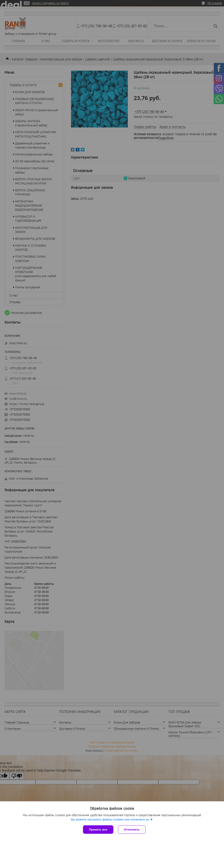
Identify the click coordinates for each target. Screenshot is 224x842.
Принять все (98, 829)
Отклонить (132, 829)
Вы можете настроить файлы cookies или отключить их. (110, 819)
